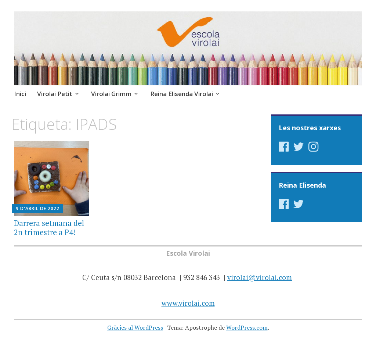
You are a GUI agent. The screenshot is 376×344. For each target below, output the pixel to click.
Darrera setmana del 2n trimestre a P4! (49, 227)
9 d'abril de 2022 (37, 208)
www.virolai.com (188, 303)
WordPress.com (247, 327)
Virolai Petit (54, 93)
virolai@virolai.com (259, 277)
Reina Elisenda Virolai (181, 93)
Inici (20, 93)
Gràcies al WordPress (135, 327)
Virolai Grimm (111, 93)
